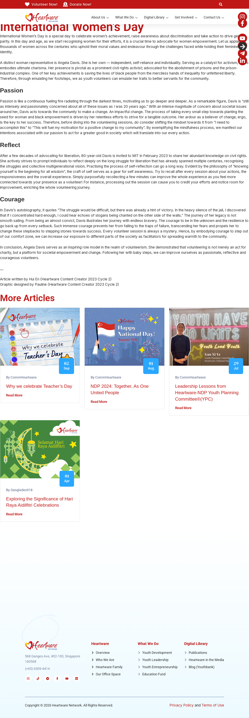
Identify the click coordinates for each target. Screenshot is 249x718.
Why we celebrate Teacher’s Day (39, 386)
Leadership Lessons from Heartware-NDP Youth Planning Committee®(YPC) (207, 392)
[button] (220, 4)
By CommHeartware (21, 377)
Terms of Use (213, 705)
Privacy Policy (181, 705)
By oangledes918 (19, 490)
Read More (14, 395)
